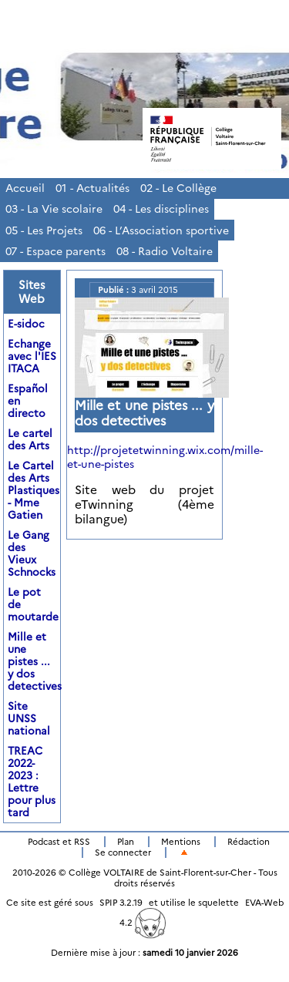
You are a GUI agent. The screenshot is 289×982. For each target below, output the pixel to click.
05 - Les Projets (43, 230)
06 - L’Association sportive (161, 230)
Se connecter (123, 852)
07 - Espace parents (55, 251)
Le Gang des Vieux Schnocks (31, 553)
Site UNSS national (29, 718)
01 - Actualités (92, 188)
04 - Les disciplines (161, 209)
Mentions (180, 841)
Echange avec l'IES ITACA (32, 356)
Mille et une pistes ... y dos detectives (35, 661)
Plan (125, 841)
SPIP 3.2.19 (121, 902)
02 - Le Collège (178, 188)
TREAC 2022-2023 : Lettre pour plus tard (31, 782)
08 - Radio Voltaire (164, 251)
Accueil (25, 188)
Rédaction (248, 841)
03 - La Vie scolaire (53, 209)
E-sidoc (26, 324)
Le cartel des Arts (30, 439)
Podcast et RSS (59, 841)
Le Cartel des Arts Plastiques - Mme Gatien (33, 490)
